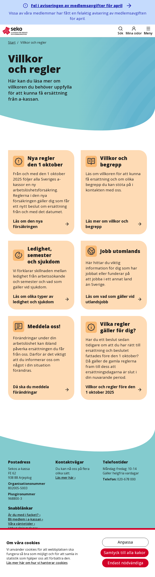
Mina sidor (134, 30)
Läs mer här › (65, 477)
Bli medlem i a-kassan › (25, 519)
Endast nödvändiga (125, 563)
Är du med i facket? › (24, 515)
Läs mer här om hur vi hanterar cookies (37, 562)
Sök (120, 30)
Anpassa (125, 542)
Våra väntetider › (21, 523)
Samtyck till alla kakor (124, 552)
